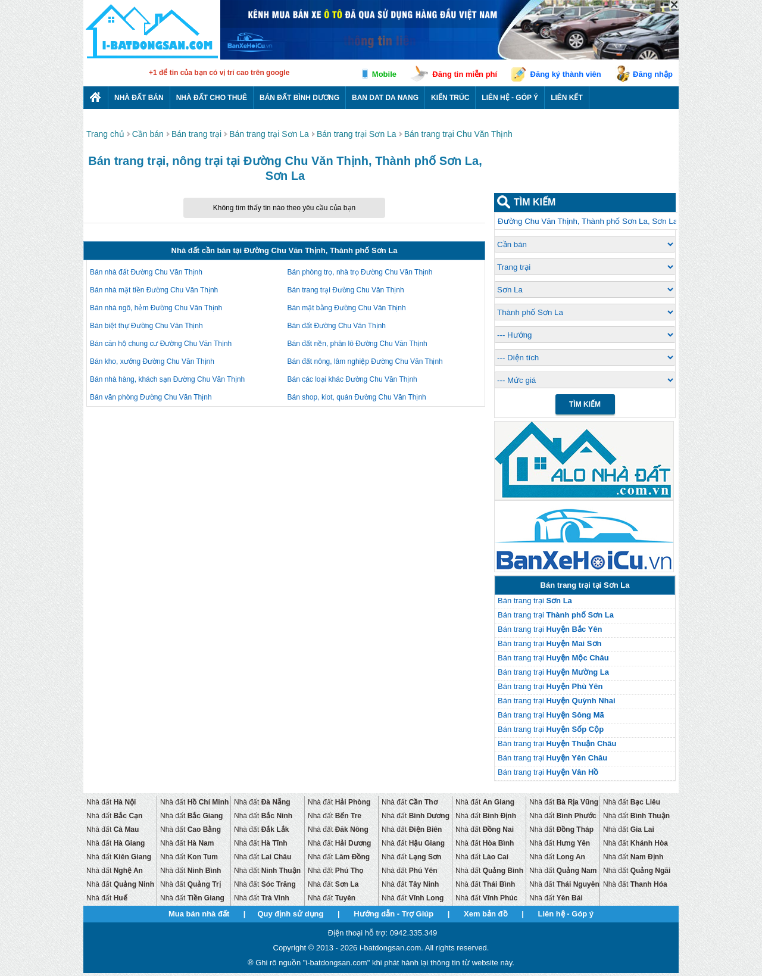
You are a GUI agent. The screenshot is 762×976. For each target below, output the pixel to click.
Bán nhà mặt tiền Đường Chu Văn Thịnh (154, 290)
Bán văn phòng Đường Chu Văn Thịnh (151, 397)
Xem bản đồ (486, 913)
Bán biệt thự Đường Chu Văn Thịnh (146, 326)
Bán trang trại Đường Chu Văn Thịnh (346, 290)
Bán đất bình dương (299, 97)
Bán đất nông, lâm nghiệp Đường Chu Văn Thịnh (365, 361)
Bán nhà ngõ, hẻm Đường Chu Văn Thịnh (156, 308)
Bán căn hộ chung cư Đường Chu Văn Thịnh (161, 343)
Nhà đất (111, 802)
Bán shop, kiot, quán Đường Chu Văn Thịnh (357, 397)
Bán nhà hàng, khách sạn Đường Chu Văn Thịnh (167, 379)
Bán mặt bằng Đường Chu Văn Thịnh (347, 308)
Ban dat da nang (385, 97)
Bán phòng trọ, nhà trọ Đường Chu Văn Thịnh (360, 272)
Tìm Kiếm (585, 404)
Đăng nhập (653, 74)
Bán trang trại (535, 600)
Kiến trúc (450, 97)
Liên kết (567, 97)
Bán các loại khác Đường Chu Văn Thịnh (352, 379)
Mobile (384, 74)
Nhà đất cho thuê (211, 97)
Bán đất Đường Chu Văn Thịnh (337, 326)
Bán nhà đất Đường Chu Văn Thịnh (146, 272)
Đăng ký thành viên (565, 74)
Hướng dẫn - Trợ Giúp (393, 913)
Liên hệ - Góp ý (510, 97)
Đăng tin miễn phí (464, 74)
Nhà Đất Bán (139, 97)
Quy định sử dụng (290, 913)
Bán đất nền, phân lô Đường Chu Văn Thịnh (357, 343)
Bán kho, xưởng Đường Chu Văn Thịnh (152, 361)
